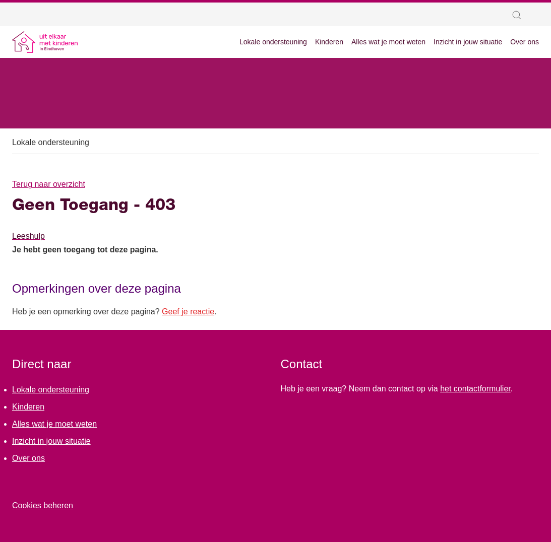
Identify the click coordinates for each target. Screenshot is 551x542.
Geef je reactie (188, 311)
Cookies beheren (42, 505)
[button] (519, 15)
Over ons (28, 458)
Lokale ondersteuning (50, 142)
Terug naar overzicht (48, 184)
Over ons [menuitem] (524, 42)
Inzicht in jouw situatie (51, 441)
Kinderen (28, 406)
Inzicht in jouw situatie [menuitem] (468, 42)
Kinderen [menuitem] (329, 42)
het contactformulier (475, 388)
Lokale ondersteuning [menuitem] (273, 42)
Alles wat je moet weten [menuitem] (388, 42)
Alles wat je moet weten (54, 424)
